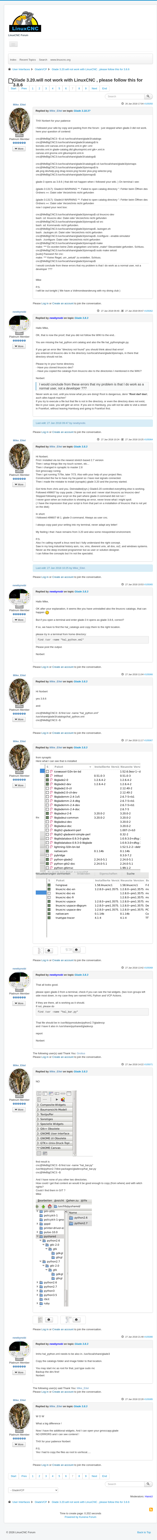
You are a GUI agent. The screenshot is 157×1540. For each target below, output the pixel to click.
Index (13, 59)
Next (94, 88)
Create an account (63, 303)
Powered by (71, 1516)
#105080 (148, 1337)
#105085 (148, 1399)
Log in (45, 303)
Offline (19, 135)
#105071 (148, 1064)
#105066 (148, 674)
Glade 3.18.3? (82, 110)
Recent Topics (28, 59)
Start (13, 88)
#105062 (148, 311)
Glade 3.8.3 (81, 317)
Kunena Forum (87, 1516)
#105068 (148, 968)
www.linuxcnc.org (60, 59)
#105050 (148, 103)
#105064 (148, 439)
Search (43, 59)
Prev (24, 88)
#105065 (148, 584)
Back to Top (144, 1532)
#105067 (148, 740)
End (104, 88)
